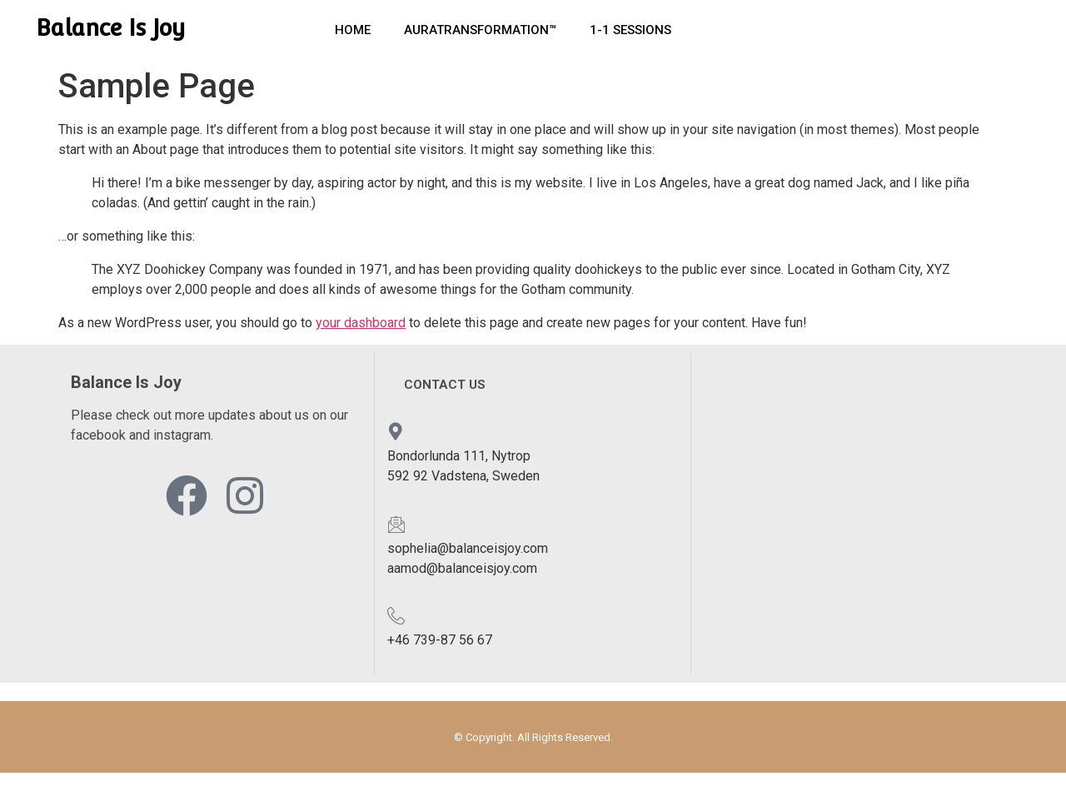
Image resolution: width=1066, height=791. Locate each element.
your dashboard (361, 323)
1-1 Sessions (630, 29)
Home (353, 29)
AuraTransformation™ (480, 29)
